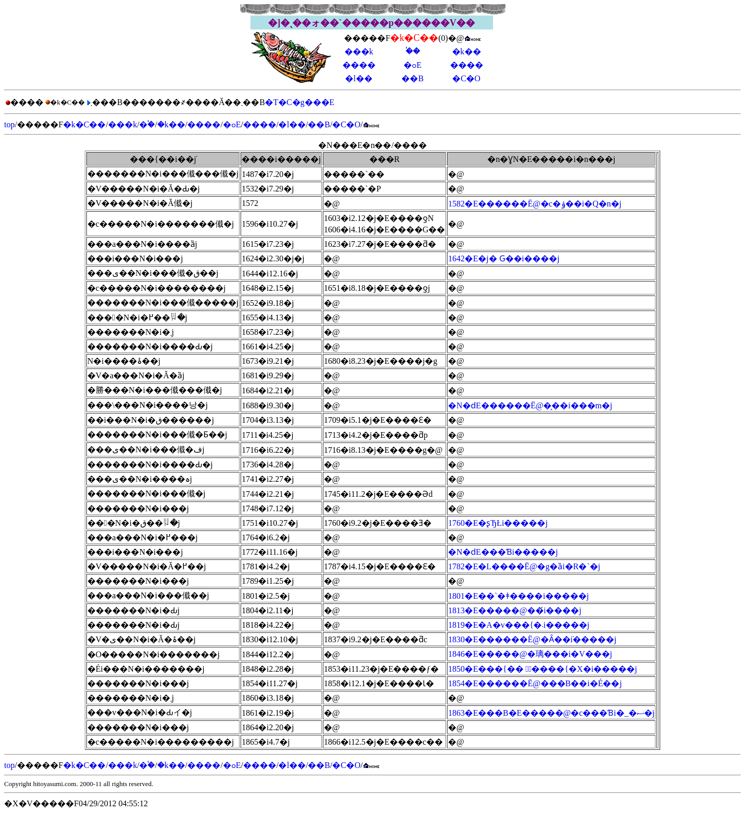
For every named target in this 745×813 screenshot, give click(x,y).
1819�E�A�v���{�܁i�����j (518, 624)
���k (359, 51)
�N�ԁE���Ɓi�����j (503, 552)
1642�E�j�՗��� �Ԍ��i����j (503, 258)
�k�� (466, 51)
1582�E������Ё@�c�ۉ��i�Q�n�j (534, 203)
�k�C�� (84, 124)
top (9, 124)
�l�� (358, 78)
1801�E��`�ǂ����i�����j (518, 596)
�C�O (466, 78)
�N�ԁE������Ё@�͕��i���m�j (530, 405)
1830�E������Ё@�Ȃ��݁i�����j (532, 639)
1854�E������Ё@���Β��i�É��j (535, 683)
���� (359, 65)
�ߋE (413, 65)
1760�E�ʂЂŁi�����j (497, 523)
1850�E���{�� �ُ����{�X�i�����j (542, 668)
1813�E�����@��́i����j (514, 610)
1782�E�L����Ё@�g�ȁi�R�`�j (524, 566)
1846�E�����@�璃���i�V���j (530, 653)
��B (412, 78)
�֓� (413, 51)
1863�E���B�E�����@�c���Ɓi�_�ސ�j (551, 712)
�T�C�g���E (299, 102)
